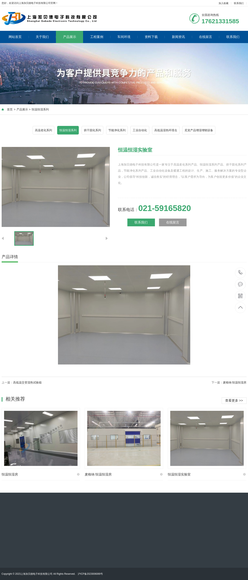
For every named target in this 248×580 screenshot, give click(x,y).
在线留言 (209, 37)
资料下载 (155, 37)
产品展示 (69, 37)
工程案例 (100, 37)
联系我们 (239, 3)
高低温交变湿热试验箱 (27, 382)
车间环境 (127, 37)
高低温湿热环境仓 (165, 130)
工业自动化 (140, 130)
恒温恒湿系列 (40, 109)
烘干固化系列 (92, 130)
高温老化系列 (43, 130)
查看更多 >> (234, 400)
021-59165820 (240, 272)
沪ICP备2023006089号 (90, 573)
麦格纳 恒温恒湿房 (235, 382)
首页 (10, 109)
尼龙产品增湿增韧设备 (199, 130)
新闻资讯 (182, 37)
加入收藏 (223, 3)
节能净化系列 (117, 130)
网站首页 (19, 37)
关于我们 (46, 37)
